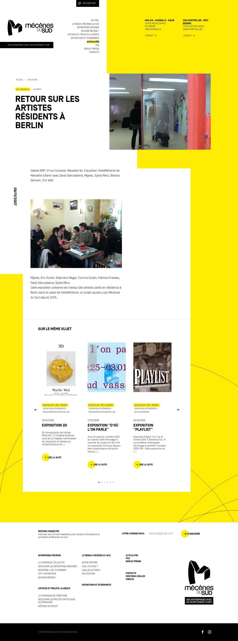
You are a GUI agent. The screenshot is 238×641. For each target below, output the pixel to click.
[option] (53, 104)
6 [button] (113, 482)
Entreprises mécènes (88, 27)
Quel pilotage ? (90, 566)
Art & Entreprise (47, 574)
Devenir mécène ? (90, 31)
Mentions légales (135, 576)
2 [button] (102, 482)
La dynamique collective (51, 562)
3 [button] (105, 482)
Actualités (93, 42)
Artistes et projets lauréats (83, 34)
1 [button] (99, 482)
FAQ (97, 45)
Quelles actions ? (91, 570)
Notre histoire (89, 562)
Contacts (94, 52)
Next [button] (177, 409)
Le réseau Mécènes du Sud (85, 24)
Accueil (95, 20)
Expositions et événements (85, 38)
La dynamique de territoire (52, 596)
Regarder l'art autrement (52, 570)
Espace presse (91, 49)
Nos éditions (88, 574)
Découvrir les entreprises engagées (57, 566)
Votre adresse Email (133, 533)
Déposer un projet (48, 606)
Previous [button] (35, 409)
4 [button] (108, 482)
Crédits (130, 579)
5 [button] (111, 482)
